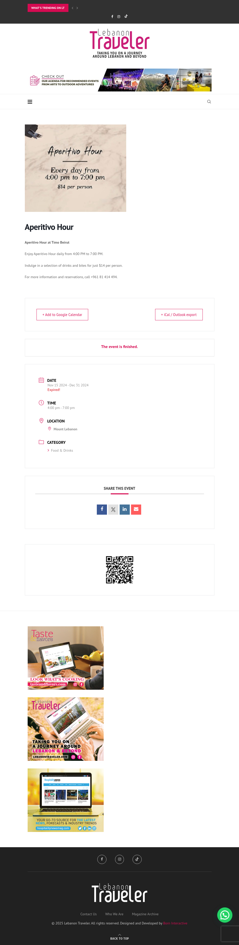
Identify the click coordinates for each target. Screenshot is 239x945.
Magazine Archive (145, 914)
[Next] (77, 8)
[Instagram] (118, 16)
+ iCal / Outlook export (176, 314)
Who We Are (114, 914)
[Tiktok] (126, 16)
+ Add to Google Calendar (64, 314)
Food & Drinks (60, 450)
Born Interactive (175, 923)
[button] (224, 915)
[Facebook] (112, 16)
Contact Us (88, 914)
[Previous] (72, 8)
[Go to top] (119, 938)
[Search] (209, 101)
